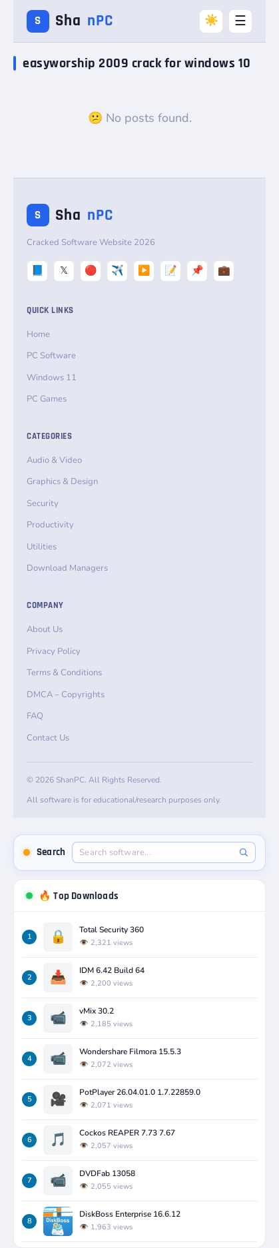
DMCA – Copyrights (66, 695)
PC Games (47, 399)
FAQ (35, 716)
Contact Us (48, 738)
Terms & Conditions (64, 673)
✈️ (117, 270)
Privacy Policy (54, 651)
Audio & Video (54, 460)
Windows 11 (52, 378)
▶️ (144, 270)
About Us (45, 629)
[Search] (243, 852)
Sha (70, 21)
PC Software (51, 356)
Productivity (50, 525)
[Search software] (156, 852)
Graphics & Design (62, 481)
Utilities (42, 547)
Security (43, 503)
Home (38, 334)
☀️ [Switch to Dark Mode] (211, 20)
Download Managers (67, 568)
